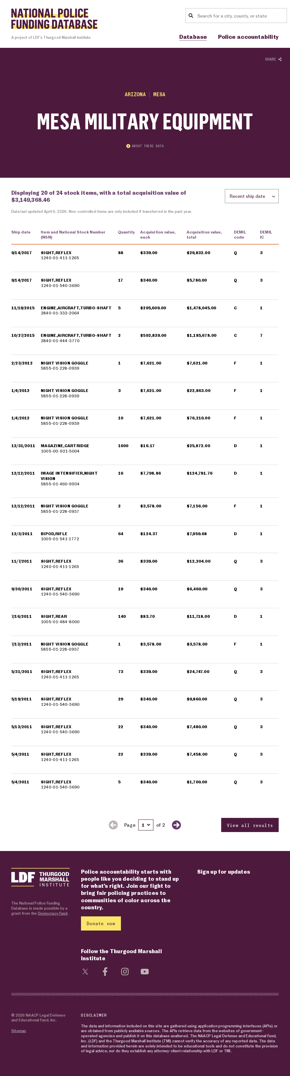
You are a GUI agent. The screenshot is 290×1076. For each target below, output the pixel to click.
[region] (145, 529)
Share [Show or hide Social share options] (273, 59)
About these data (145, 147)
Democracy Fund (52, 913)
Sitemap (18, 1030)
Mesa (159, 94)
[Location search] (241, 15)
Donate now (101, 923)
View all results (250, 825)
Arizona (135, 94)
